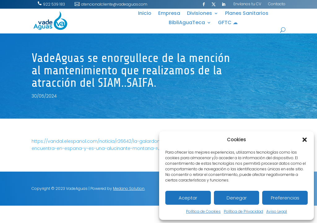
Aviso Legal (276, 211)
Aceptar (188, 198)
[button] (305, 140)
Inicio (144, 14)
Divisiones (199, 14)
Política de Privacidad (243, 211)
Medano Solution (129, 188)
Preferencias (285, 198)
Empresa (169, 14)
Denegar (237, 198)
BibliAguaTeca (187, 23)
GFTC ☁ (228, 23)
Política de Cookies (203, 211)
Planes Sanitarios (246, 14)
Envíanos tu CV (247, 4)
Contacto (276, 4)
